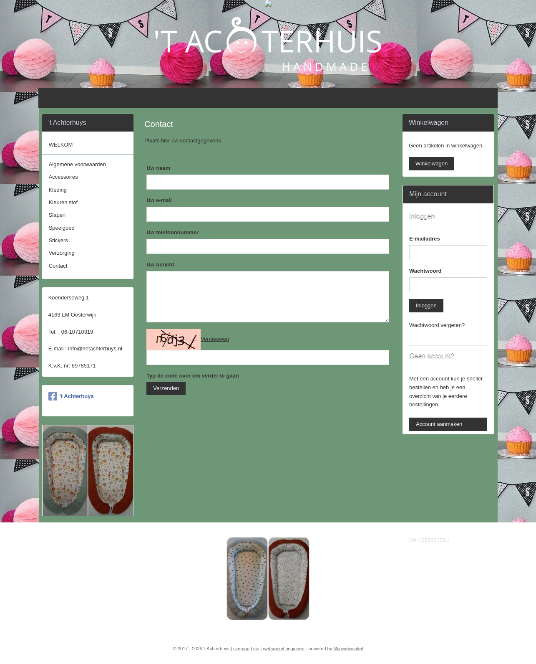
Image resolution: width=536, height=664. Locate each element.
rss (256, 648)
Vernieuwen (215, 339)
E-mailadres (424, 239)
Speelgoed (62, 228)
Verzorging (62, 253)
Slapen (57, 215)
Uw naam (158, 168)
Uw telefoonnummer (172, 232)
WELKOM (61, 145)
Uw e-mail (159, 200)
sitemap (241, 648)
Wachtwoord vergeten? (437, 325)
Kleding (58, 190)
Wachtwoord (425, 271)
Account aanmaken (439, 424)
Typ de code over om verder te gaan (192, 376)
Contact (58, 266)
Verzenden (166, 388)
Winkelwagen (431, 163)
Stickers (58, 240)
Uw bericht (160, 264)
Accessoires (63, 177)
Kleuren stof (63, 202)
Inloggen (426, 305)
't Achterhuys (71, 396)
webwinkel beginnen (283, 648)
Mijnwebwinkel (348, 648)
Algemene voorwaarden (77, 164)
